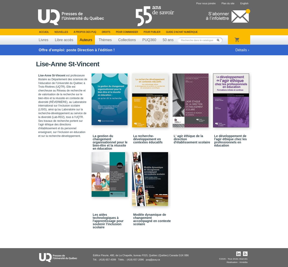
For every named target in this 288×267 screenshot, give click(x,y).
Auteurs (86, 40)
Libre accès (64, 40)
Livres (43, 40)
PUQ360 (149, 40)
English (244, 3)
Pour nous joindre (206, 3)
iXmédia (243, 262)
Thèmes (105, 40)
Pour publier (152, 32)
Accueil (44, 32)
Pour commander (127, 32)
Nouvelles (61, 32)
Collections (127, 40)
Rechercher (219, 40)
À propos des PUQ (85, 32)
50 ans (168, 40)
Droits (106, 32)
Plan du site (227, 3)
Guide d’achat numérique (182, 32)
